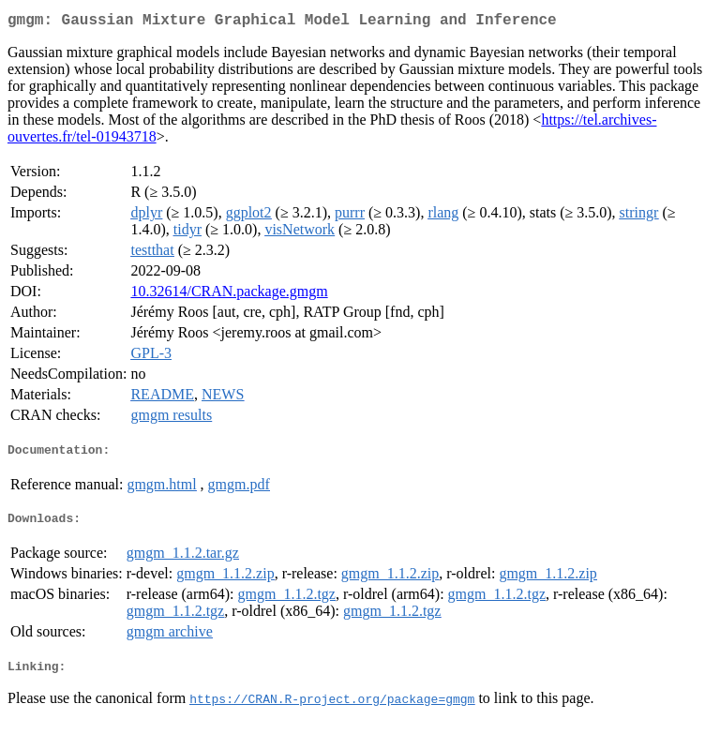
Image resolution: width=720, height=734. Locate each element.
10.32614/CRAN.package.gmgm (228, 295)
